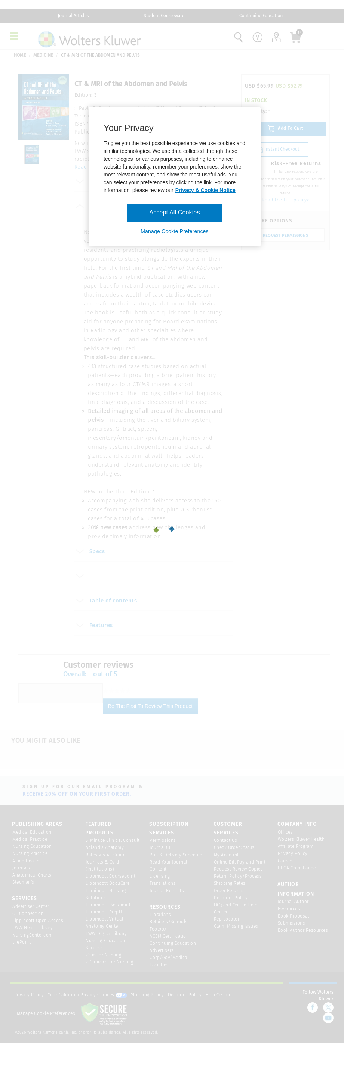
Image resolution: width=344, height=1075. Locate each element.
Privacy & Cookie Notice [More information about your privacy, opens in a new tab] (205, 190)
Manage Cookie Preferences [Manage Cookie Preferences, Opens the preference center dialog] (174, 231)
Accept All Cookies (174, 212)
